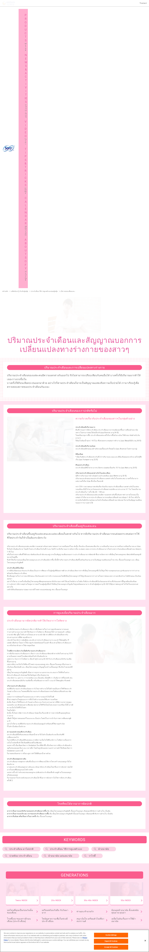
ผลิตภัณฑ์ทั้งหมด (134, 816)
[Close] (145, 940)
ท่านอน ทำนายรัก (85, 640)
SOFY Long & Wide (65, 858)
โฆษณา (82, 905)
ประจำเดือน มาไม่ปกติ (21, 577)
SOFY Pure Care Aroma (37, 858)
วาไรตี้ (92, 584)
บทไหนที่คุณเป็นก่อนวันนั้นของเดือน (20, 639)
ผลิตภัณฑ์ (10, 905)
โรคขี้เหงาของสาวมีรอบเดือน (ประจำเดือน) (19, 648)
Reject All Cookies (111, 941)
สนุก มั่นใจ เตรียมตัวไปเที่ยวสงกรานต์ (90, 648)
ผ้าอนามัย (103, 577)
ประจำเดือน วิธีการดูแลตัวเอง (66, 577)
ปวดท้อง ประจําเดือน (20, 584)
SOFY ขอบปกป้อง (119, 830)
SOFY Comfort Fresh (9, 858)
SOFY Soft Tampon (9, 846)
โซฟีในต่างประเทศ (86, 911)
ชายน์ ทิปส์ (119, 905)
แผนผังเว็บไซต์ (48, 911)
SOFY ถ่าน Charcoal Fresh (11, 830)
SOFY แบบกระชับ (94, 830)
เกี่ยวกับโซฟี (11, 911)
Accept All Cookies (111, 947)
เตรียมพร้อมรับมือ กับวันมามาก (55, 639)
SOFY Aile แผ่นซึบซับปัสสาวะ (12, 870)
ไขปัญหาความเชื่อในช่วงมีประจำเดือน (55, 648)
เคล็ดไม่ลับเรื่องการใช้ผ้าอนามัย (123, 648)
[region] (74, 941)
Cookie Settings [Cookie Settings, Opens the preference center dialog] (110, 935)
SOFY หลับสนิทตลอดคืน (41, 830)
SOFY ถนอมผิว (7, 834)
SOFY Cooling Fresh (69, 830)
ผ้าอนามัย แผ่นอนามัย (60, 584)
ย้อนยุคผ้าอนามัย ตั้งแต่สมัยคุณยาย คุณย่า (125, 639)
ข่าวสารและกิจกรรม (50, 905)
